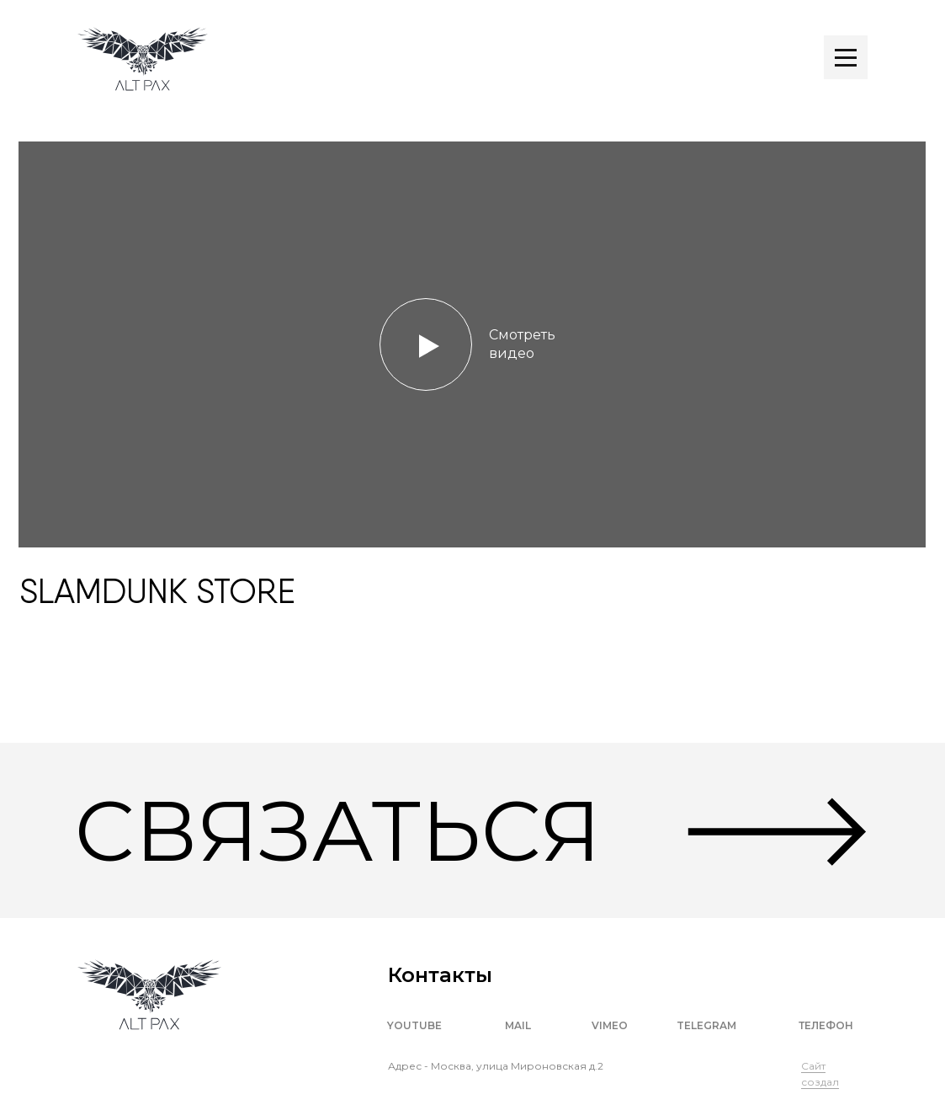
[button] (472, 344)
